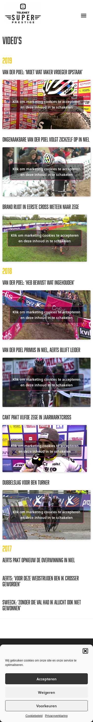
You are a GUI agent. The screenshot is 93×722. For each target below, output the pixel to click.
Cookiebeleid (33, 716)
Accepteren (46, 679)
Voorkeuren (46, 706)
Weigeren (46, 692)
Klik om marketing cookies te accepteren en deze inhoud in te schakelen (46, 104)
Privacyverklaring (56, 716)
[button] (85, 651)
